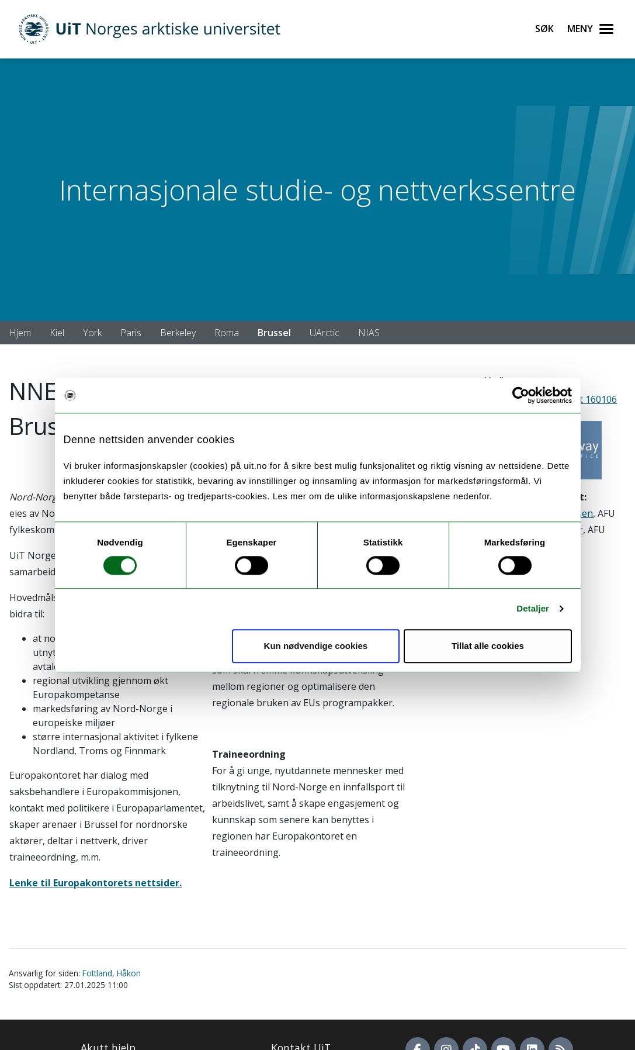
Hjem (20, 332)
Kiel (57, 332)
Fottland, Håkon (111, 973)
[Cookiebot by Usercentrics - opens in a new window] (521, 395)
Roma (226, 332)
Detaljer (532, 608)
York (92, 332)
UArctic (324, 332)
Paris (130, 332)
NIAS (369, 332)
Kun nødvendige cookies (316, 646)
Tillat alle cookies (488, 646)
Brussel (274, 332)
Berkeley (178, 332)
